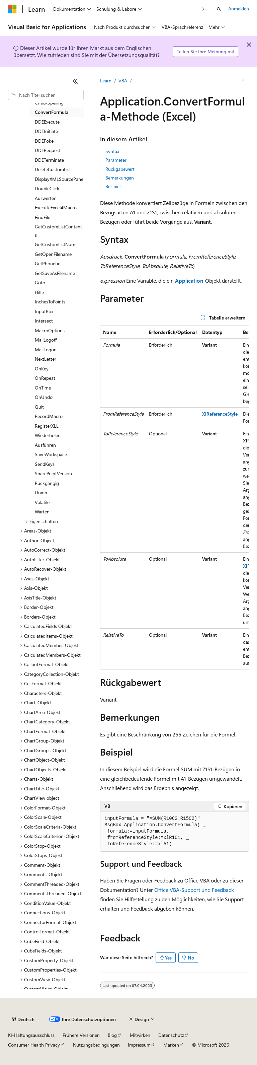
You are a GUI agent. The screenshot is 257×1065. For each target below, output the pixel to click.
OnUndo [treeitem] (44, 397)
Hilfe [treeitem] (39, 292)
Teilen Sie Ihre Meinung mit (206, 51)
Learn (105, 80)
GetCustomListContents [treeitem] (58, 230)
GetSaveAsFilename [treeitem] (55, 273)
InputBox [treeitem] (44, 311)
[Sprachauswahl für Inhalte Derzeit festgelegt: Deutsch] (23, 1019)
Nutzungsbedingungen (96, 1045)
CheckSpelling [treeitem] (49, 102)
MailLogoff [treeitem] (46, 340)
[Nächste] (203, 9)
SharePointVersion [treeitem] (53, 473)
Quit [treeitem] (39, 407)
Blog (112, 1035)
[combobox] (46, 95)
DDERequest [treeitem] (47, 150)
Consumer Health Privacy (34, 1045)
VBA (122, 80)
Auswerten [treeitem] (46, 198)
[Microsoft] (12, 9)
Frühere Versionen (81, 1035)
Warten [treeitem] (42, 511)
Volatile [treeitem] (42, 502)
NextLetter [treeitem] (45, 359)
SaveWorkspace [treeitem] (51, 454)
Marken (171, 1045)
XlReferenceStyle (220, 414)
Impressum (139, 1045)
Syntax (112, 151)
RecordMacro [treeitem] (49, 416)
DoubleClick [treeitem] (47, 188)
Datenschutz (171, 1035)
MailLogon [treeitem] (46, 349)
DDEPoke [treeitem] (44, 141)
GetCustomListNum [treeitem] (55, 244)
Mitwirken (140, 1035)
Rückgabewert (120, 169)
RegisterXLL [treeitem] (47, 426)
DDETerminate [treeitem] (49, 160)
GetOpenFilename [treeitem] (53, 254)
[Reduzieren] (75, 81)
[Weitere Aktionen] (243, 80)
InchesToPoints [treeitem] (50, 301)
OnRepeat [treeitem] (45, 378)
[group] (174, 497)
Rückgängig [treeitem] (47, 483)
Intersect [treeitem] (44, 320)
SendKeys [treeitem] (45, 464)
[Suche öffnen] (219, 9)
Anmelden (238, 8)
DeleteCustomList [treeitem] (53, 169)
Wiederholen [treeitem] (48, 435)
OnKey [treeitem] (42, 368)
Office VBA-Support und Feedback (194, 889)
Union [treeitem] (41, 492)
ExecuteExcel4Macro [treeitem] (56, 207)
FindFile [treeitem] (42, 217)
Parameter (115, 160)
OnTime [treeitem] (43, 387)
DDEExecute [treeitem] (47, 122)
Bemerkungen (119, 177)
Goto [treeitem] (40, 282)
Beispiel (112, 186)
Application (189, 280)
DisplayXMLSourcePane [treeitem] (59, 179)
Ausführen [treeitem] (45, 445)
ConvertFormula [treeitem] (51, 112)
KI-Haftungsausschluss (31, 1035)
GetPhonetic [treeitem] (47, 263)
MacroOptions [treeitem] (50, 330)
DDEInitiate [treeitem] (46, 131)
